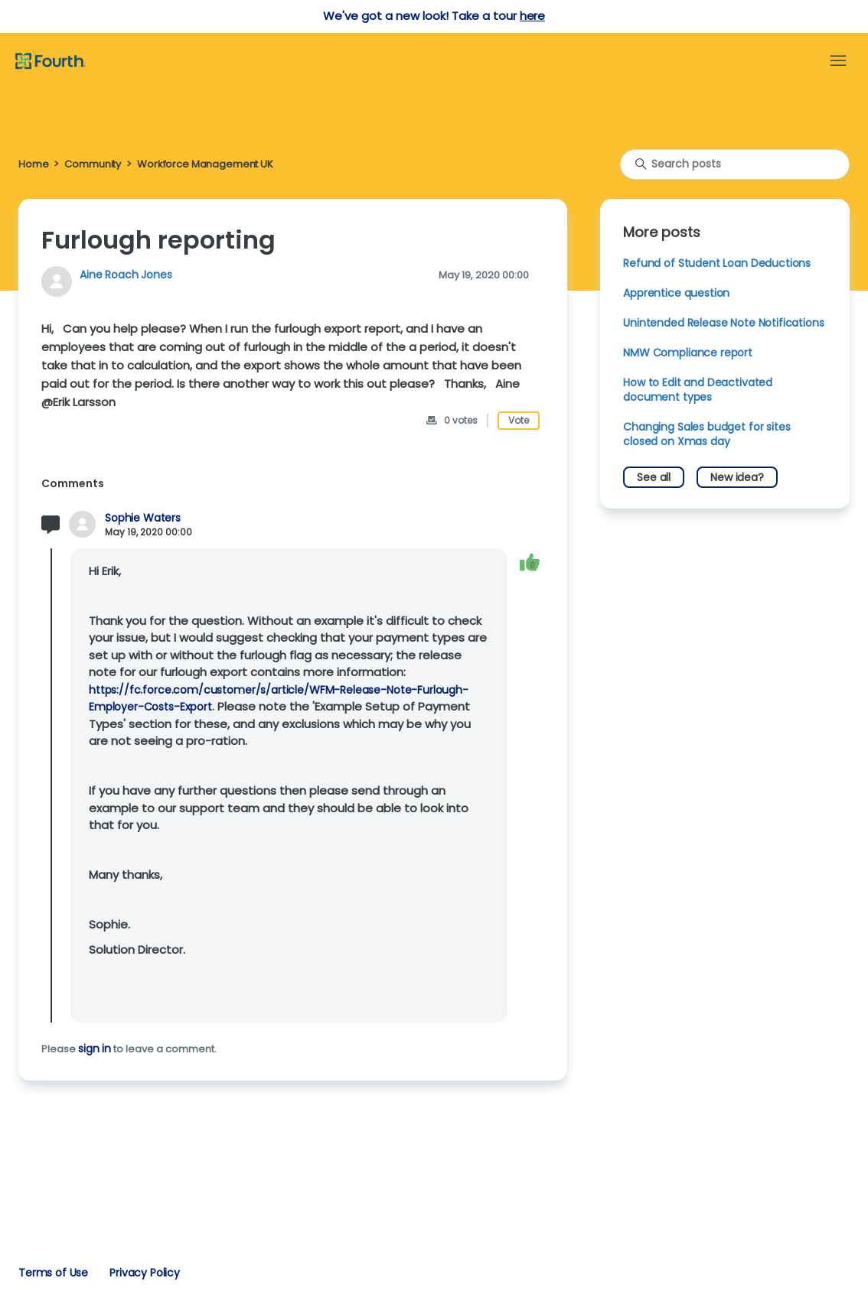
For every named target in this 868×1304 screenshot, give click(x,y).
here (532, 16)
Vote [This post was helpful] (518, 420)
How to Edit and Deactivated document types (697, 390)
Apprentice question (676, 293)
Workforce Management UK (205, 164)
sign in (94, 1048)
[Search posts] (735, 164)
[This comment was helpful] (529, 562)
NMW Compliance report (687, 352)
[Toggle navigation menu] (838, 61)
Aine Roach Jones (126, 274)
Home (33, 164)
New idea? (737, 477)
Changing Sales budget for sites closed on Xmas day (706, 434)
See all (654, 477)
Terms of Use (53, 1272)
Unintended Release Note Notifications (723, 322)
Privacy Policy (144, 1272)
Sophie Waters (143, 518)
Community (92, 164)
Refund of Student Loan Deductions (717, 263)
